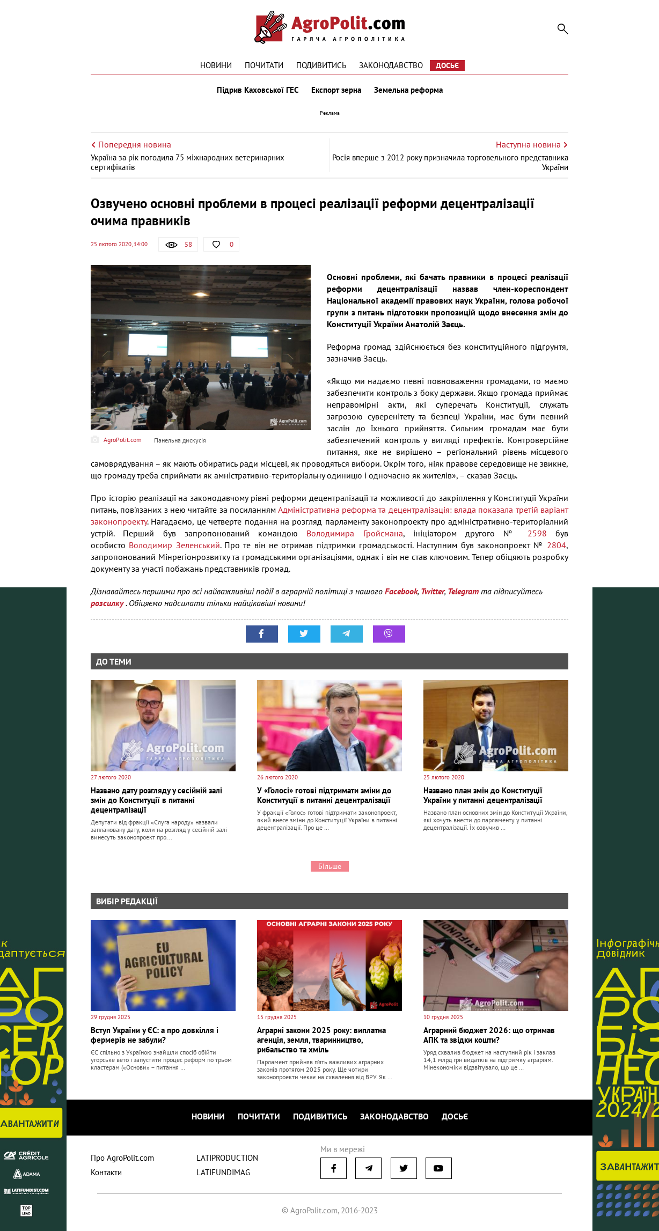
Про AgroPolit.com (122, 1158)
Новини (216, 65)
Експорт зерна (336, 90)
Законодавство (391, 65)
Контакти (106, 1172)
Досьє (447, 65)
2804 (556, 545)
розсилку (108, 603)
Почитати (264, 65)
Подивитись (321, 65)
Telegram (463, 591)
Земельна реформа (408, 90)
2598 (537, 533)
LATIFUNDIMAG (223, 1172)
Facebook (401, 591)
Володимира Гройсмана (354, 533)
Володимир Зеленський (174, 545)
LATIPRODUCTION (227, 1158)
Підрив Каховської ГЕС (257, 90)
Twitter (432, 591)
